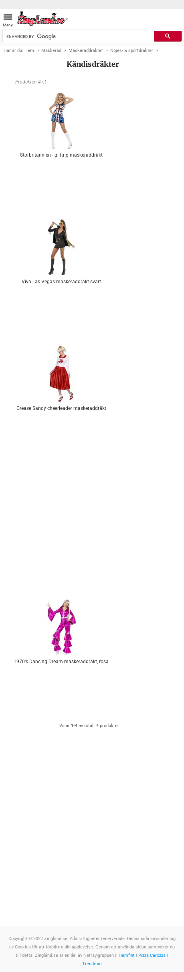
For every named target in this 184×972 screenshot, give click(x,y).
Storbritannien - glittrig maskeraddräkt (61, 155)
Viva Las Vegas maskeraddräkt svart (61, 281)
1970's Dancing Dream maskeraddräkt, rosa (61, 661)
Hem (29, 50)
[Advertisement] (61, 524)
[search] (74, 36)
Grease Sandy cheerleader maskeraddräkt (61, 408)
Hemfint (127, 955)
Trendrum (92, 963)
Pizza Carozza (152, 955)
